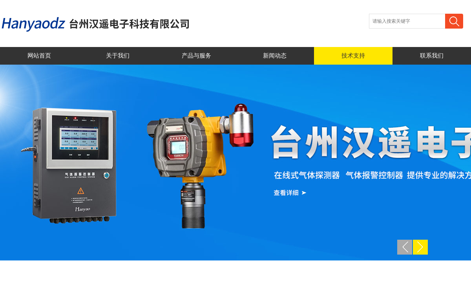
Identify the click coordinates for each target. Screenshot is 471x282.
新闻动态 (275, 55)
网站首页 (39, 55)
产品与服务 (196, 55)
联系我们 (432, 55)
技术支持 (353, 55)
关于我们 (118, 55)
